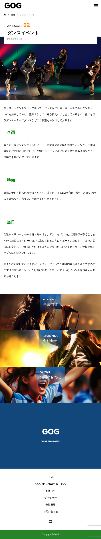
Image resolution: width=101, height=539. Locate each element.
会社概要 (50, 504)
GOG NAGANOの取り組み (50, 483)
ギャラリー (50, 497)
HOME (50, 476)
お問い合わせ (50, 511)
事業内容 (50, 490)
